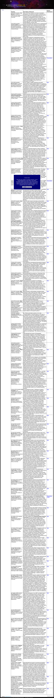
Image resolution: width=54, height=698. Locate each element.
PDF (48, 82)
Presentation (49, 57)
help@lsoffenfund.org (8, 696)
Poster (48, 497)
